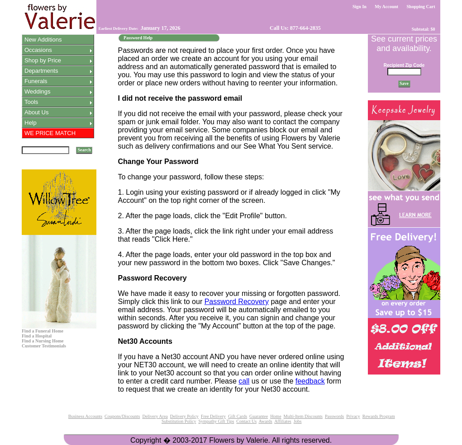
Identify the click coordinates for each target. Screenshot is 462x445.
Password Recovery (237, 301)
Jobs (298, 421)
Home (275, 416)
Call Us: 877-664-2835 (294, 28)
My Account (387, 6)
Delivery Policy (184, 416)
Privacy (353, 416)
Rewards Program (378, 416)
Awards (265, 421)
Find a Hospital (37, 335)
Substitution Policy (179, 421)
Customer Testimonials (44, 345)
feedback (310, 381)
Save (404, 83)
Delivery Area (154, 416)
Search (84, 149)
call (243, 381)
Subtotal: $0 (423, 29)
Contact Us (246, 421)
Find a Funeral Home (42, 330)
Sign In (360, 6)
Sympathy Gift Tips (216, 421)
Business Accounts (85, 416)
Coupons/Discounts (122, 416)
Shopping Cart (420, 6)
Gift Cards (237, 416)
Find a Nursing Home (43, 340)
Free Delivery (213, 416)
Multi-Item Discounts (303, 416)
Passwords (334, 416)
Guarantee (258, 416)
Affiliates (282, 421)
